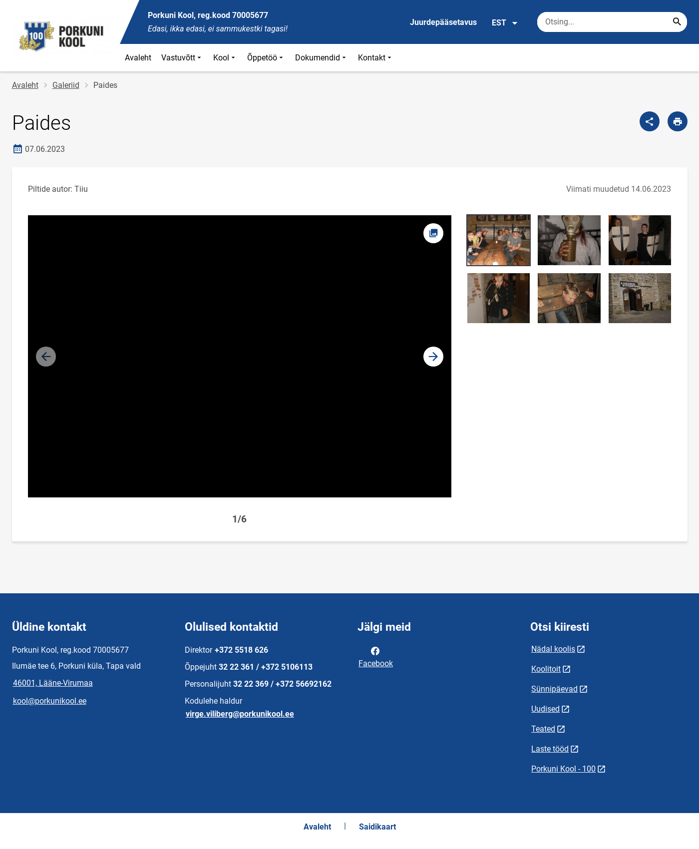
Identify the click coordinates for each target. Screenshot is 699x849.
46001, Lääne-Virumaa (53, 683)
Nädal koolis (553, 649)
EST (505, 23)
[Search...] (677, 21)
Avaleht (138, 57)
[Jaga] (650, 121)
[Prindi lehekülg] (678, 121)
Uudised (545, 709)
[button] (433, 357)
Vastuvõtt (182, 57)
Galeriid (65, 85)
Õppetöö (266, 57)
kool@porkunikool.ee (49, 701)
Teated (543, 729)
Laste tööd (550, 749)
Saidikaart (377, 827)
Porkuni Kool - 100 (563, 769)
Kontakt (375, 57)
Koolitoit (546, 669)
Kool (225, 57)
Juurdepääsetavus (443, 22)
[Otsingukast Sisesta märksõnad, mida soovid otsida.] (612, 22)
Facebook (375, 656)
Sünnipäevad (554, 689)
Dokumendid (321, 57)
